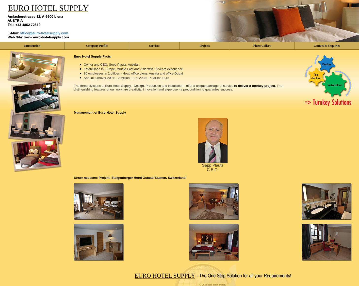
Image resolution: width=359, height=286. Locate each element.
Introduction (32, 45)
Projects (204, 45)
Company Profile (97, 45)
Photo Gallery (262, 45)
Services (154, 45)
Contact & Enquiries (327, 45)
